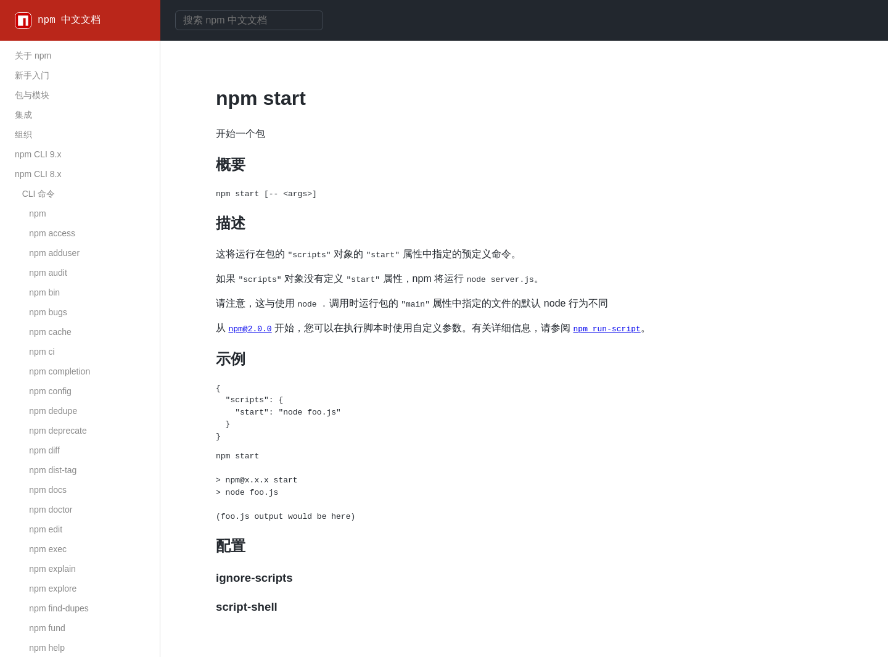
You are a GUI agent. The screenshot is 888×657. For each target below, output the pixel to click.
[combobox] (249, 20)
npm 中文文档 (69, 20)
